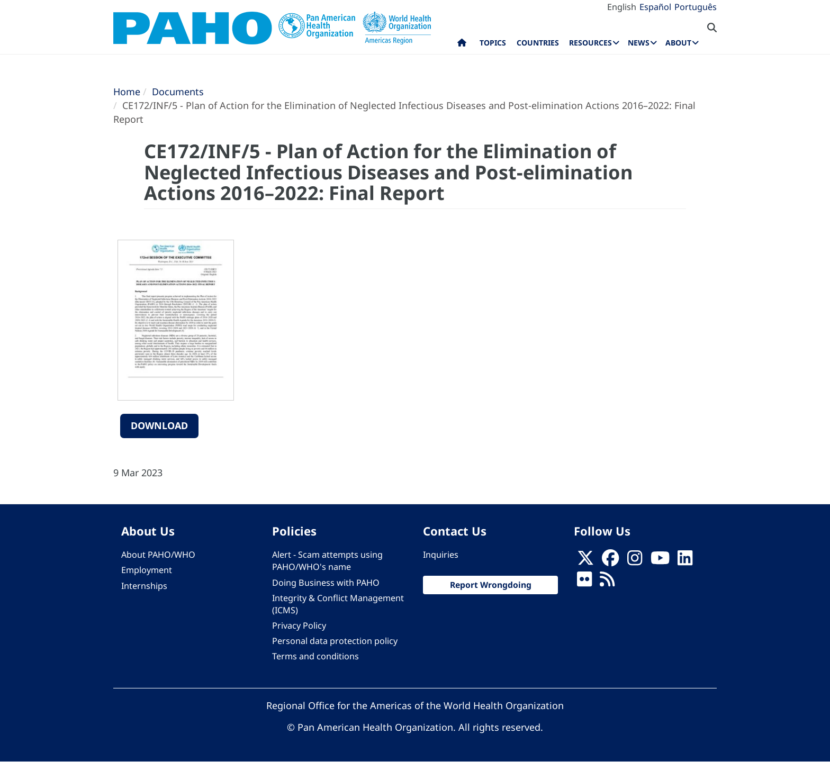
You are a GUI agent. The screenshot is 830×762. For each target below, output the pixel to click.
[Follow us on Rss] (607, 582)
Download (159, 425)
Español (655, 7)
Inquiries (440, 554)
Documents (178, 91)
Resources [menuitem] (590, 43)
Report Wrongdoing (490, 585)
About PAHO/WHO (158, 554)
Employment (146, 570)
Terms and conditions (315, 656)
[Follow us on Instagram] (634, 561)
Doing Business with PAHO (326, 582)
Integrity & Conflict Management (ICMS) (338, 604)
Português (695, 7)
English (621, 7)
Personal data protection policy (335, 641)
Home (126, 91)
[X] (585, 561)
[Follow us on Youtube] (660, 561)
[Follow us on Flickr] (584, 582)
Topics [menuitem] (493, 43)
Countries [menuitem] (538, 43)
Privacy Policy (299, 625)
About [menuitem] (678, 43)
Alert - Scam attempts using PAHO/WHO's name (327, 561)
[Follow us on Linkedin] (685, 561)
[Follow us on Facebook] (610, 561)
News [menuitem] (638, 43)
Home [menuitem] (461, 45)
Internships (144, 586)
